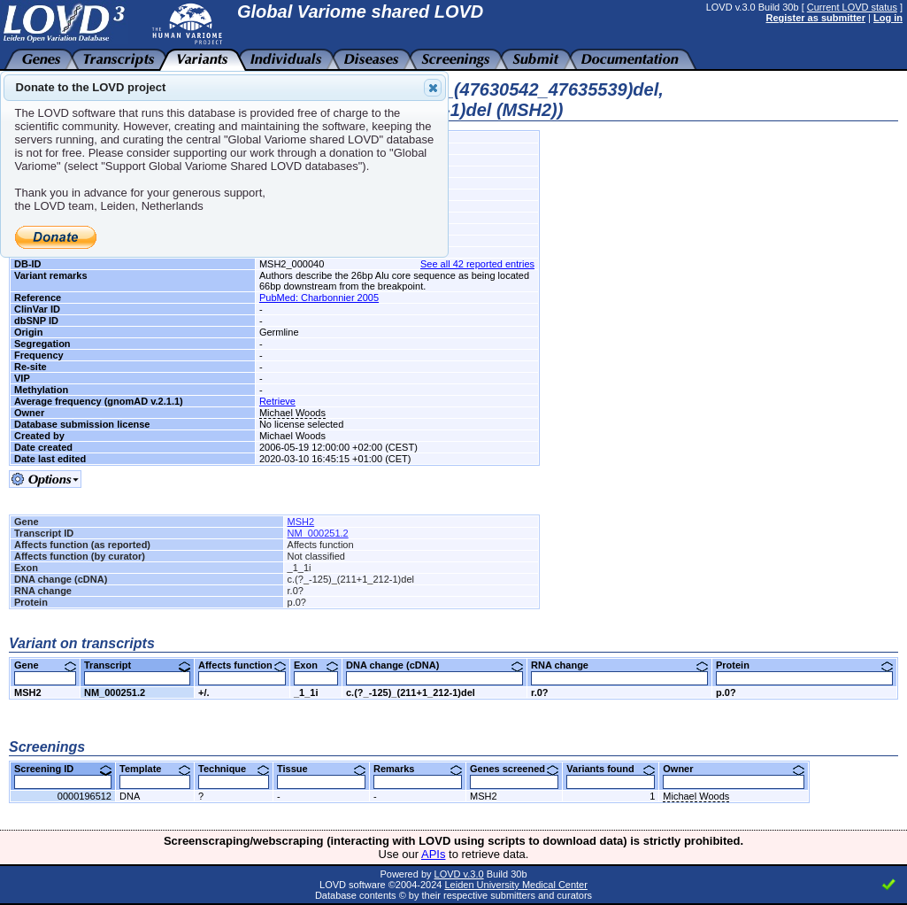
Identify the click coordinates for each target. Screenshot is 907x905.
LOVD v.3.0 (459, 874)
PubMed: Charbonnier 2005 (319, 297)
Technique (233, 768)
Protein (804, 665)
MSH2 (301, 521)
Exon (316, 665)
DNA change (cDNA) (434, 665)
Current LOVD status (852, 7)
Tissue (321, 768)
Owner (733, 768)
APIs (433, 854)
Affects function (242, 665)
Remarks (417, 768)
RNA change (619, 665)
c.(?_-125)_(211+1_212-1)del (410, 692)
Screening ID (62, 768)
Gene (45, 665)
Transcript (137, 665)
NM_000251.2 (318, 533)
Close (432, 88)
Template (154, 768)
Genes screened (514, 768)
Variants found (610, 768)
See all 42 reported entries (477, 264)
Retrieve (277, 401)
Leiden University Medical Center (515, 884)
